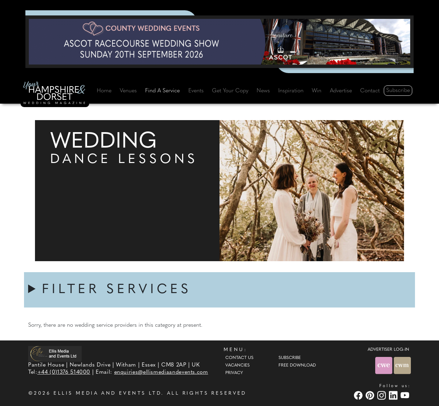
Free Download (297, 365)
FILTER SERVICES (116, 290)
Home (104, 91)
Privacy (234, 373)
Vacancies (237, 365)
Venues (128, 91)
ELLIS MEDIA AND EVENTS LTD (107, 393)
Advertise (341, 91)
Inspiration (291, 91)
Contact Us (239, 358)
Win (316, 91)
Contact (370, 91)
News (263, 91)
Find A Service (162, 91)
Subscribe (398, 90)
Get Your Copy (230, 91)
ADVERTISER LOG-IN (388, 350)
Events (196, 91)
